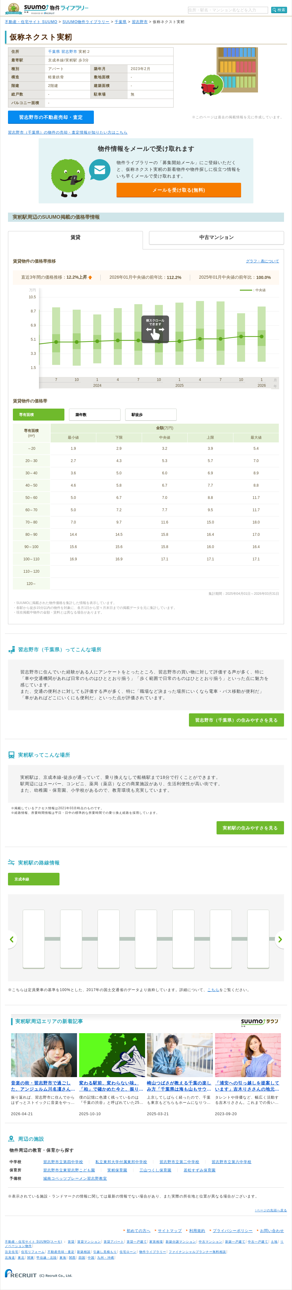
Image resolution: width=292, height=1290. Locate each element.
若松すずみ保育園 (200, 1170)
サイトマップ (170, 1231)
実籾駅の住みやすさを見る (250, 827)
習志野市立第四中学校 (63, 1162)
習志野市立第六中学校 (232, 1162)
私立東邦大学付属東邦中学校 (121, 1162)
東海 (63, 1257)
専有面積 (26, 415)
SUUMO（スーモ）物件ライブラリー (46, 8)
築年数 (80, 415)
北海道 (10, 1257)
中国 (91, 1257)
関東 (30, 1257)
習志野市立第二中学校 (179, 1162)
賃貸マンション (89, 1241)
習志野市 (140, 22)
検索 (282, 10)
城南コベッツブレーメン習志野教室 (75, 1178)
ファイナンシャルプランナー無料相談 (197, 1251)
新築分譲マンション (181, 1241)
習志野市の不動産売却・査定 (51, 117)
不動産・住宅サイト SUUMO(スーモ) (33, 1241)
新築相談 (83, 1251)
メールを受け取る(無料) (178, 190)
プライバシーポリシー (233, 1231)
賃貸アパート (114, 1241)
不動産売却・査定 (61, 1251)
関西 (72, 1257)
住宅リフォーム (33, 1251)
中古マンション (210, 1241)
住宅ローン (128, 1251)
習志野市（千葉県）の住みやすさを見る (236, 720)
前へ (12, 939)
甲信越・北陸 (46, 1257)
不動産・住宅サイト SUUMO (31, 22)
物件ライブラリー (152, 1251)
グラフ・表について (262, 261)
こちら (213, 990)
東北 (21, 1257)
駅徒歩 (137, 415)
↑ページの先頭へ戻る (271, 1210)
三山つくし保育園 (155, 1170)
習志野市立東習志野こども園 (69, 1170)
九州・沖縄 (105, 1257)
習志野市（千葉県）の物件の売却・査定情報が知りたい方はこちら (68, 132)
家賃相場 (156, 1241)
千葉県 (121, 22)
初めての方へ (139, 1231)
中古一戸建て (258, 1241)
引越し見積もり (105, 1251)
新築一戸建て (235, 1241)
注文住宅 (11, 1251)
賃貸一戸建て (137, 1241)
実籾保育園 (117, 1170)
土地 (274, 1241)
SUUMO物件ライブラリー (86, 22)
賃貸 (71, 1241)
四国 (82, 1257)
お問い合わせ (272, 1231)
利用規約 (197, 1231)
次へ (279, 939)
